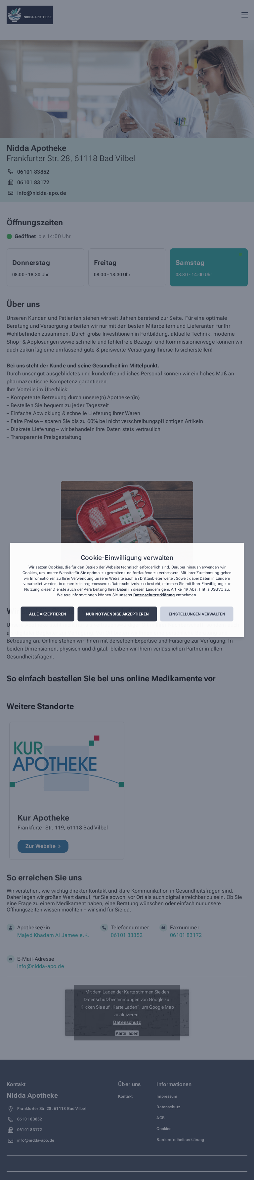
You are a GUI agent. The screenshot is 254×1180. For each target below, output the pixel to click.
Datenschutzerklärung (154, 595)
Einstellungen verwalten (197, 614)
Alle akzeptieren (47, 614)
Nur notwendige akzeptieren (117, 614)
